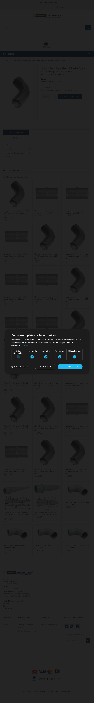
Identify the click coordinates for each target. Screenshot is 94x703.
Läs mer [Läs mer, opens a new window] (25, 345)
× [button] (85, 332)
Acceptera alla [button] (70, 366)
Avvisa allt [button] (45, 366)
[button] (19, 366)
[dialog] (47, 351)
